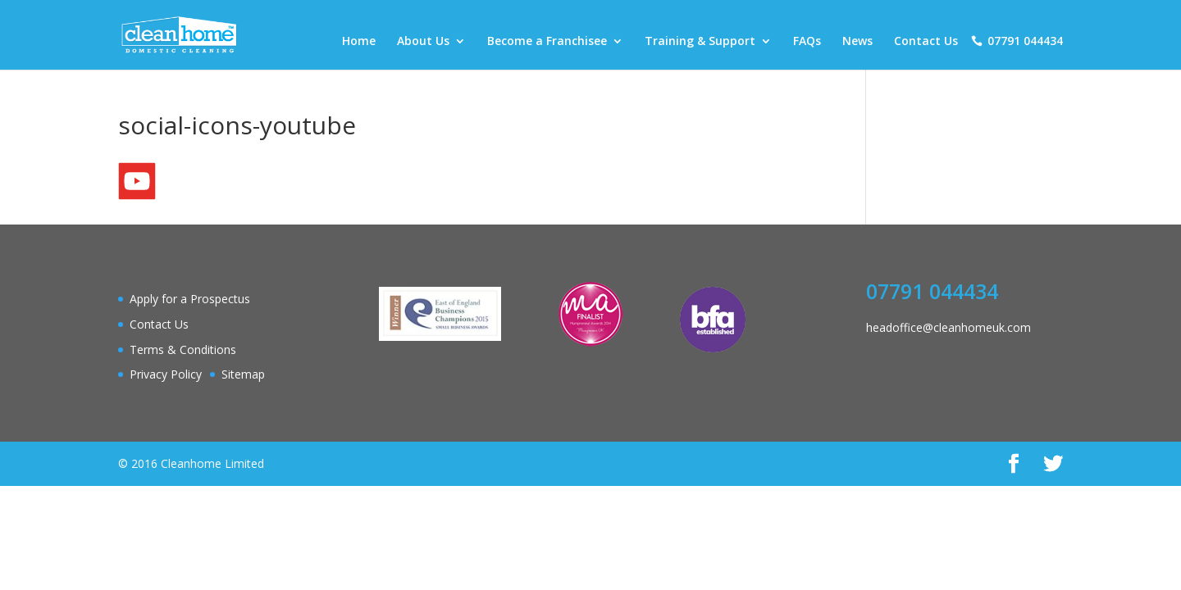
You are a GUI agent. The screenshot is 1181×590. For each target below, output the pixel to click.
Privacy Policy (166, 374)
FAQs (807, 41)
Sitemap (243, 374)
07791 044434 (1025, 41)
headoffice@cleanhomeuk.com (948, 327)
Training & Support (700, 41)
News (857, 41)
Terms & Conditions (183, 349)
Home (359, 41)
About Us (423, 41)
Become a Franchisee (547, 41)
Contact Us (926, 41)
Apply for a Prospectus (190, 298)
